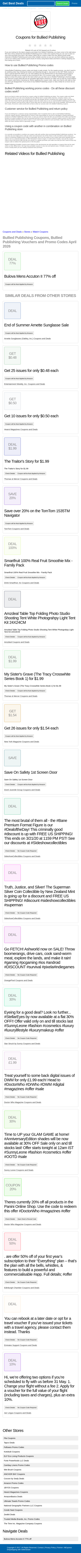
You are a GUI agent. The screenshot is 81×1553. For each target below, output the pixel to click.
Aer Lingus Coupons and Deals (17, 1413)
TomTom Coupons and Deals (16, 529)
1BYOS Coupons (11, 1488)
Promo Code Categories (26, 8)
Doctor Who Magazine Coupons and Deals (22, 1102)
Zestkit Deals (9, 1514)
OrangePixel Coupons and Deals (18, 980)
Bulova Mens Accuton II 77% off (17, 1539)
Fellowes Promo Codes (14, 1447)
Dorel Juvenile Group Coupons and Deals (22, 790)
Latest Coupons (45, 8)
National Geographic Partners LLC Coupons (23, 1506)
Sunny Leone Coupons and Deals (18, 1170)
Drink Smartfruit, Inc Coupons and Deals (21, 583)
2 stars (35, 45)
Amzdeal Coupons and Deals (16, 642)
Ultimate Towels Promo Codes (17, 1501)
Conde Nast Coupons (13, 1510)
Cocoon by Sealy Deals (14, 1479)
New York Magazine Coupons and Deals (21, 742)
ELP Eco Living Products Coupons (19, 1456)
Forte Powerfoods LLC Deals (16, 1461)
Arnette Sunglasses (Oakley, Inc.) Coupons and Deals (27, 338)
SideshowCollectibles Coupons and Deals (22, 856)
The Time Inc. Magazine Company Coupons (23, 1523)
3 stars (40, 45)
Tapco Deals (9, 1443)
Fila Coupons (9, 1438)
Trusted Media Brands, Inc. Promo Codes (22, 1519)
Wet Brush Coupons (12, 1470)
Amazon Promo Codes (14, 1483)
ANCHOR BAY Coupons (14, 1474)
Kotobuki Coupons (12, 1452)
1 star (30, 45)
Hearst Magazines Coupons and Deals (21, 429)
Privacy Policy (50, 1548)
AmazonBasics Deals (13, 1496)
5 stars (51, 45)
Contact (40, 1548)
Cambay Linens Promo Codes (17, 1465)
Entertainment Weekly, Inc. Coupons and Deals (24, 384)
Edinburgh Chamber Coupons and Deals (21, 1288)
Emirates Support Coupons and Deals (20, 1345)
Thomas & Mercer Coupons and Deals (20, 479)
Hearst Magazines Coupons (16, 1492)
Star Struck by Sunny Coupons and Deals (22, 1044)
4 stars (45, 45)
